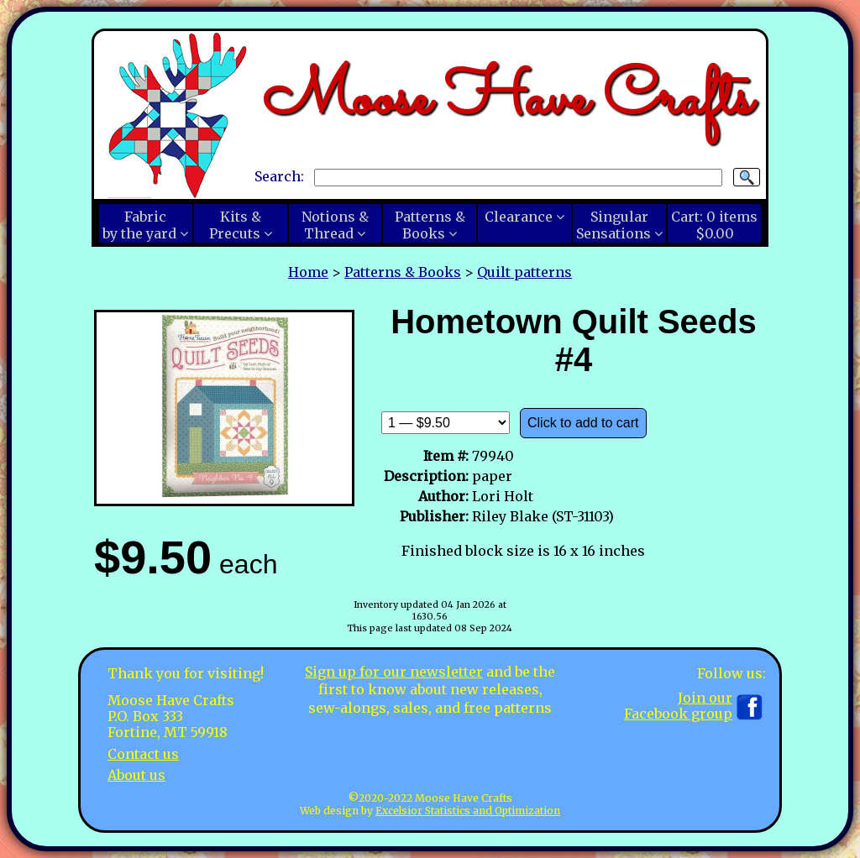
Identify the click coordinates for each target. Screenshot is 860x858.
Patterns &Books (430, 225)
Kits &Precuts (235, 225)
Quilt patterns (524, 272)
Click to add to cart (583, 423)
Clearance (519, 216)
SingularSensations (613, 225)
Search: (279, 176)
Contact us (143, 754)
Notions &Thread (335, 225)
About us (136, 774)
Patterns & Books (402, 272)
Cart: (714, 225)
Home (308, 272)
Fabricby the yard (139, 225)
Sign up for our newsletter (394, 671)
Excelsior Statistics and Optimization (467, 810)
